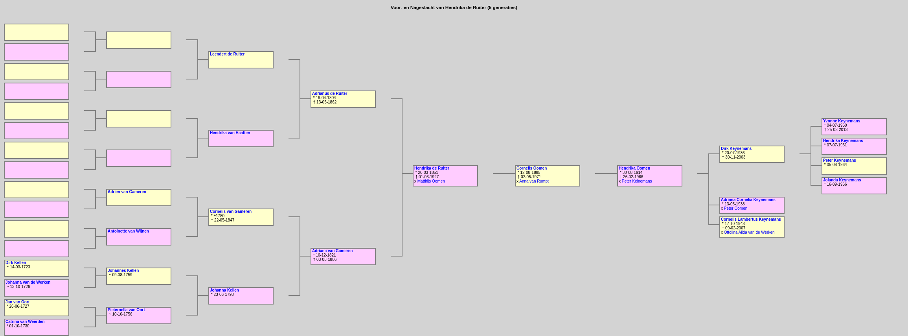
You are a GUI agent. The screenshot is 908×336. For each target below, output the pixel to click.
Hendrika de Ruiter (431, 168)
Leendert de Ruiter (227, 54)
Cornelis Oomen (531, 168)
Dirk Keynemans (736, 148)
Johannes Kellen (123, 270)
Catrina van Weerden (25, 321)
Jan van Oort (17, 302)
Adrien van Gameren (127, 192)
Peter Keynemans (839, 160)
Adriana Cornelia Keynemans (748, 200)
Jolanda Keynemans (842, 180)
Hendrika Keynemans (843, 140)
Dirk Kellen (16, 262)
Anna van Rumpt (534, 181)
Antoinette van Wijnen (128, 231)
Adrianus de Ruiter (329, 93)
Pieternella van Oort (126, 310)
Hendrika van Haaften (230, 133)
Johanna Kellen (224, 290)
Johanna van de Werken (28, 282)
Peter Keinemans (637, 181)
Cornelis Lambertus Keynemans (751, 219)
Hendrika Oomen (634, 168)
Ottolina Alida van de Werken (749, 232)
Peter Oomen (735, 208)
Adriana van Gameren (332, 251)
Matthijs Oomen (431, 181)
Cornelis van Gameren (231, 211)
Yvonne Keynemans (841, 121)
